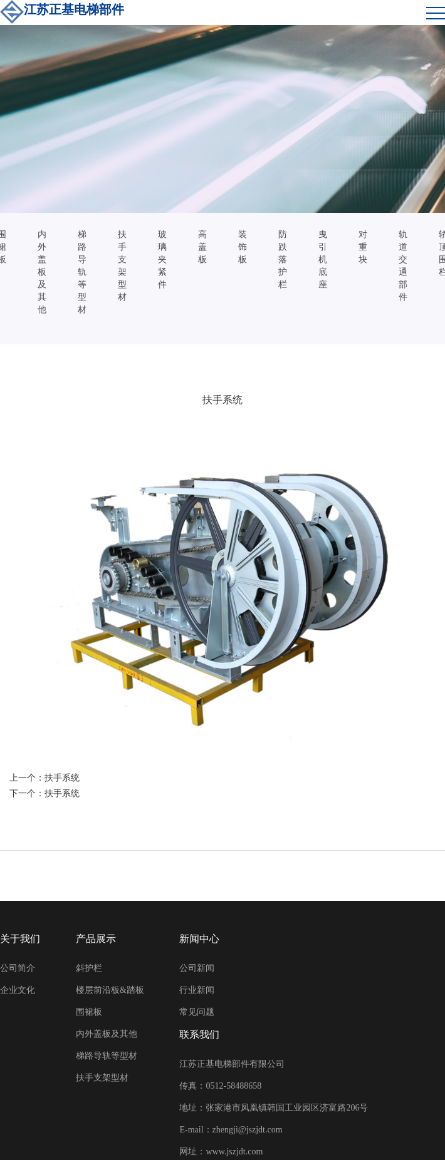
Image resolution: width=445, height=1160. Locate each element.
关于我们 (20, 938)
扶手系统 (62, 778)
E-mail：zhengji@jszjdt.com (230, 1129)
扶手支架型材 (122, 266)
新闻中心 (199, 938)
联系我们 (199, 1034)
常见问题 (196, 1012)
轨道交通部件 (403, 266)
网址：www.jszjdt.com (221, 1151)
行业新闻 (196, 990)
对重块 (363, 247)
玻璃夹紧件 (162, 259)
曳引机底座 (322, 259)
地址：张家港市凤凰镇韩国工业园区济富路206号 (273, 1107)
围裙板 (89, 1012)
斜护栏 (89, 968)
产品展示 (96, 938)
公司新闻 (196, 968)
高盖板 (202, 247)
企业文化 (17, 990)
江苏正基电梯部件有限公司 (232, 1064)
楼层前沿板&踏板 (110, 990)
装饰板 (242, 247)
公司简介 (17, 968)
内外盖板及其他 (42, 272)
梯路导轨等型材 (82, 272)
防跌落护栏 (282, 259)
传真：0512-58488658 (220, 1086)
